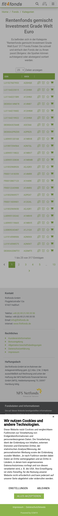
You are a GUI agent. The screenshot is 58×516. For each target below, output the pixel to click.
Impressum (18, 507)
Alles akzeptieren (29, 496)
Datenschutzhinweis (35, 507)
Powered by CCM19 (29, 513)
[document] (29, 451)
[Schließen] (53, 416)
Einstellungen (18, 488)
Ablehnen (43, 488)
